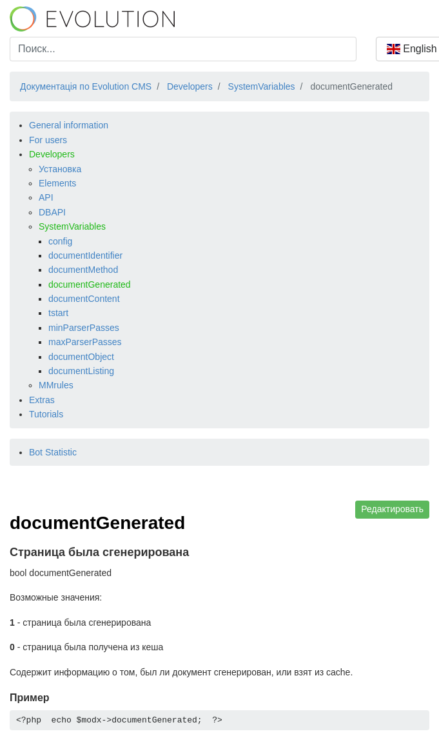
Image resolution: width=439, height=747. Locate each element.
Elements (57, 183)
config (60, 241)
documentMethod (83, 269)
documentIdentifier (85, 255)
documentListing (81, 371)
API (46, 197)
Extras (42, 400)
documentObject (81, 357)
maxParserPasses (85, 342)
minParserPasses (83, 328)
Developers (52, 154)
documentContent (84, 299)
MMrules (56, 385)
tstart (58, 313)
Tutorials (46, 414)
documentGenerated (89, 284)
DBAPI (52, 212)
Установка (60, 169)
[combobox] (183, 49)
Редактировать (392, 509)
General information (68, 125)
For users (48, 140)
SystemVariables (72, 226)
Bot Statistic (53, 452)
